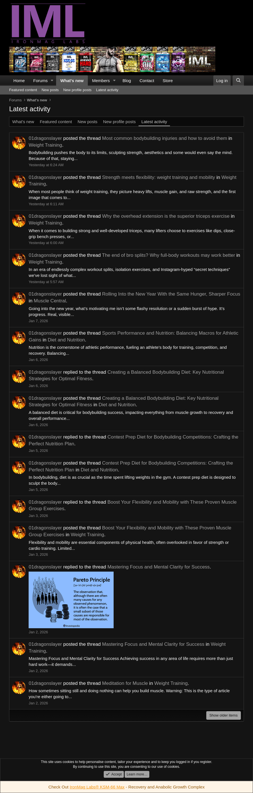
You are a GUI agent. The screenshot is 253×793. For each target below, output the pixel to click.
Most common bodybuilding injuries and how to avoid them (164, 138)
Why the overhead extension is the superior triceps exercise (165, 216)
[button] (52, 80)
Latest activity (107, 90)
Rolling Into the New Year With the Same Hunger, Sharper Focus (171, 294)
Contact (146, 80)
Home (19, 80)
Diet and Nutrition (66, 340)
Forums (40, 80)
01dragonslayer (45, 138)
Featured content (23, 90)
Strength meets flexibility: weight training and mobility (158, 177)
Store (168, 80)
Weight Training (45, 145)
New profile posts (77, 90)
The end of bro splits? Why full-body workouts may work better (168, 255)
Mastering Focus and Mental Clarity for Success (158, 567)
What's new (72, 80)
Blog (126, 80)
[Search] (238, 80)
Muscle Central (50, 300)
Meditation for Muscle (125, 683)
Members (101, 80)
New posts (50, 90)
